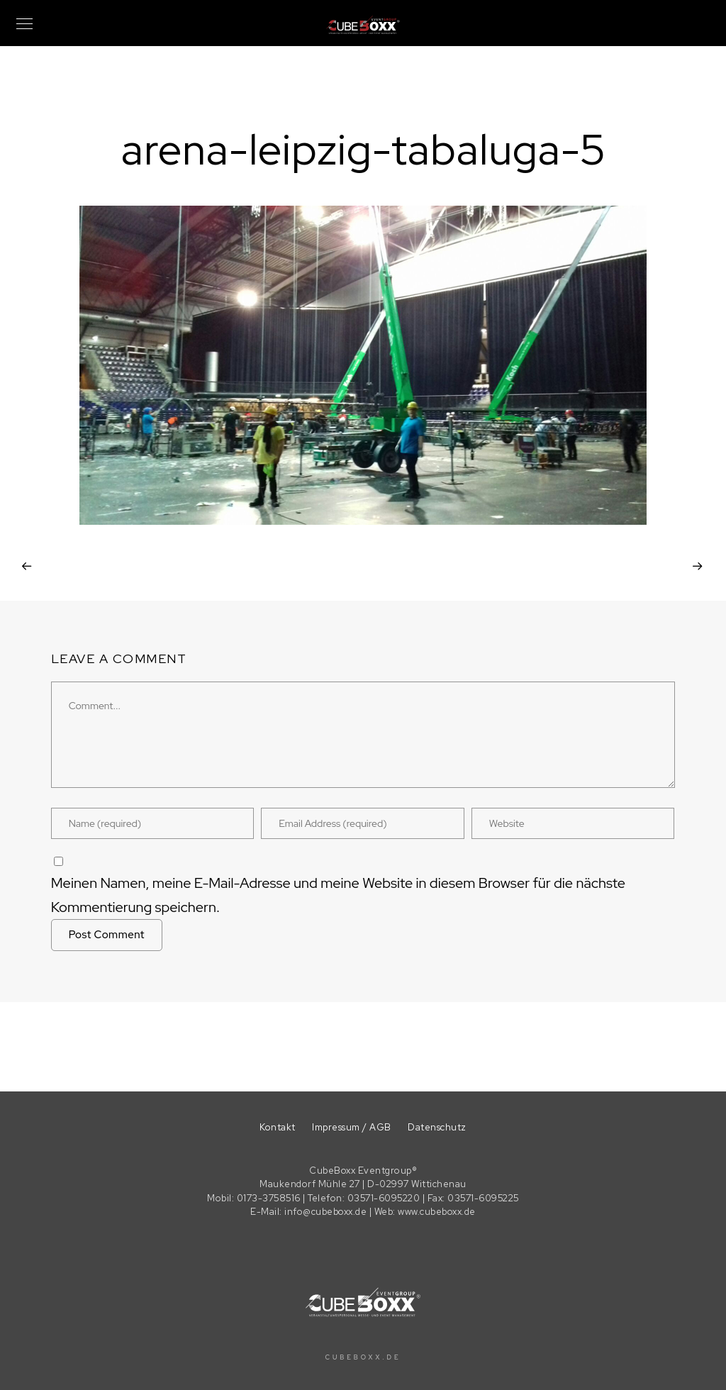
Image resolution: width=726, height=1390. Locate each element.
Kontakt (277, 1127)
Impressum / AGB (351, 1127)
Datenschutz (437, 1127)
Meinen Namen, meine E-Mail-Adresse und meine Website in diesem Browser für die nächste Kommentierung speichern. (338, 895)
